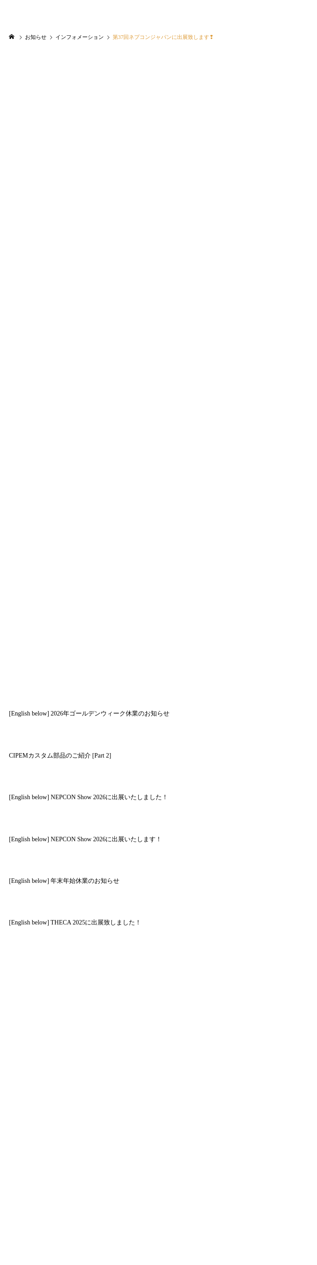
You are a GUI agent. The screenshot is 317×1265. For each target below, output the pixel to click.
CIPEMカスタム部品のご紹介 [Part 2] (60, 755)
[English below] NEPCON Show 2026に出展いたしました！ (88, 797)
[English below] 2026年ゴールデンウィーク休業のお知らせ (89, 713)
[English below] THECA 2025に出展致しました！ (75, 922)
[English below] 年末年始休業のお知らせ (64, 880)
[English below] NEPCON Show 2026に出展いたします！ (85, 839)
